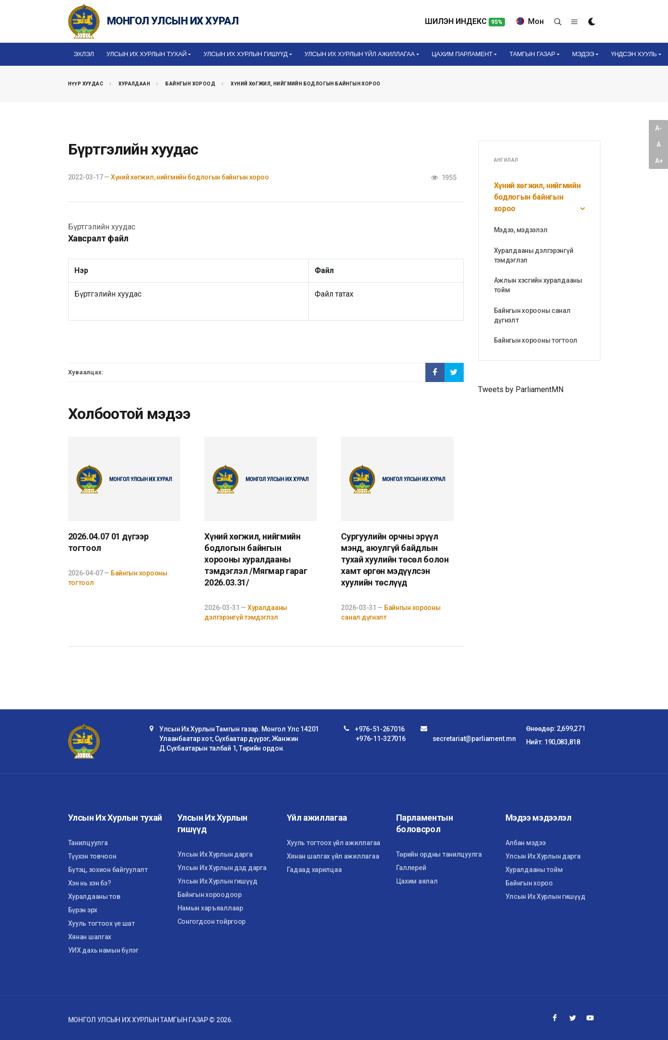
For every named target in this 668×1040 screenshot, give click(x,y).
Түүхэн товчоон (92, 856)
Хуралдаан (134, 83)
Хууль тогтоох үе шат (101, 923)
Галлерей (411, 868)
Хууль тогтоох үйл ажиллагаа (333, 843)
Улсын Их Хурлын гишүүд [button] (245, 54)
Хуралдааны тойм (534, 869)
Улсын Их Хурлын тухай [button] (146, 54)
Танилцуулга (88, 843)
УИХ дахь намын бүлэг (103, 950)
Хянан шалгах (90, 937)
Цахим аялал (417, 881)
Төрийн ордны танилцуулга (439, 854)
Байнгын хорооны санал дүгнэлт (532, 315)
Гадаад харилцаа (314, 869)
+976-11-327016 (381, 738)
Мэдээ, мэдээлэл (521, 230)
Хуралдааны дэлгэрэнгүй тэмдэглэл (534, 255)
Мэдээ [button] (583, 54)
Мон (530, 21)
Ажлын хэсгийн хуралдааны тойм (538, 285)
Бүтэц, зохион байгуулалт (108, 869)
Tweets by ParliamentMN (520, 389)
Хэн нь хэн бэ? (89, 883)
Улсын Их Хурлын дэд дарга (222, 868)
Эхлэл (84, 54)
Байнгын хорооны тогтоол (536, 340)
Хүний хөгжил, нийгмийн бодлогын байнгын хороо (305, 83)
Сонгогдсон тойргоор (211, 921)
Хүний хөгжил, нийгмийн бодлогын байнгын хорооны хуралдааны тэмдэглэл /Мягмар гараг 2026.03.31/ (255, 559)
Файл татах (334, 294)
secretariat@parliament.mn (474, 738)
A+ (659, 161)
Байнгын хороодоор (209, 894)
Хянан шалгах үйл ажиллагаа (333, 856)
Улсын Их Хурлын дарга (215, 854)
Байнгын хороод (190, 83)
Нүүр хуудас (85, 83)
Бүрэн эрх (82, 910)
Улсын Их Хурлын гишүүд (217, 881)
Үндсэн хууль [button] (633, 54)
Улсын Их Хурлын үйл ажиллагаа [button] (360, 54)
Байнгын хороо (529, 883)
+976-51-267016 (380, 729)
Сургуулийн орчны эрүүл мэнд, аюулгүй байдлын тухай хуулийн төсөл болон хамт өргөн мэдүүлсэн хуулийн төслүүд (394, 559)
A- (658, 128)
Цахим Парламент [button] (462, 54)
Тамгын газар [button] (532, 54)
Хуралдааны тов (94, 896)
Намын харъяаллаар (210, 908)
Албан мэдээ (525, 843)
